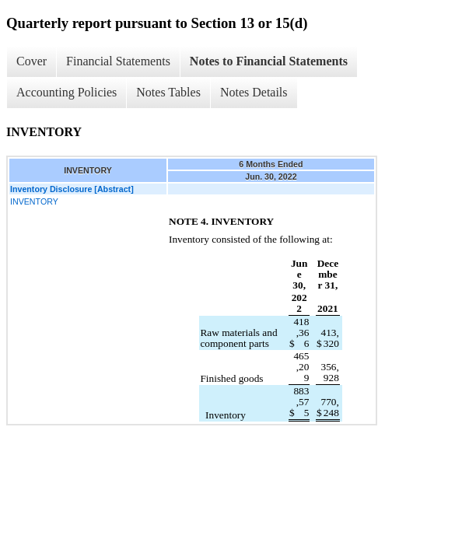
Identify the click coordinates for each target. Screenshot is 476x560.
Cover (31, 61)
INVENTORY (34, 201)
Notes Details (254, 92)
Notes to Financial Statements (269, 61)
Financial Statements (118, 61)
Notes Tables (168, 92)
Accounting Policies (66, 92)
